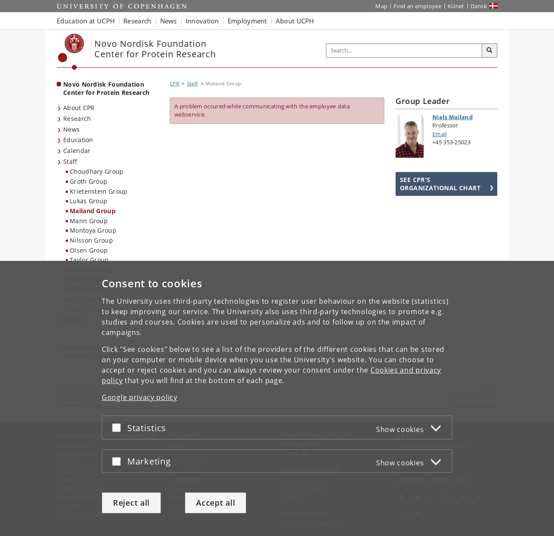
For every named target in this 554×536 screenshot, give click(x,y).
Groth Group (88, 181)
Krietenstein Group (98, 191)
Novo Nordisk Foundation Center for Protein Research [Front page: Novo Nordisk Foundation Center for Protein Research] (106, 88)
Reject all (131, 502)
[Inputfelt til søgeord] (404, 50)
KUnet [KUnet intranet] (456, 6)
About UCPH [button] (295, 20)
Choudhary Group (97, 171)
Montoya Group (93, 230)
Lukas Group (88, 201)
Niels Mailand (452, 117)
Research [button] (137, 20)
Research (77, 118)
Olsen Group (89, 250)
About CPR (79, 108)
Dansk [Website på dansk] (478, 6)
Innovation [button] (202, 20)
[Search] (489, 50)
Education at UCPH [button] (86, 20)
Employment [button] (247, 20)
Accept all (215, 502)
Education (78, 140)
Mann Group (89, 221)
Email (439, 134)
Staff (70, 161)
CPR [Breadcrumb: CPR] (174, 83)
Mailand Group (93, 211)
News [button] (168, 20)
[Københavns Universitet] (71, 52)
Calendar (76, 150)
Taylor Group (89, 260)
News (71, 129)
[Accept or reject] (118, 427)
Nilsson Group (91, 240)
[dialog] (277, 398)
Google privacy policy (139, 397)
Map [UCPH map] (381, 6)
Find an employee (417, 6)
